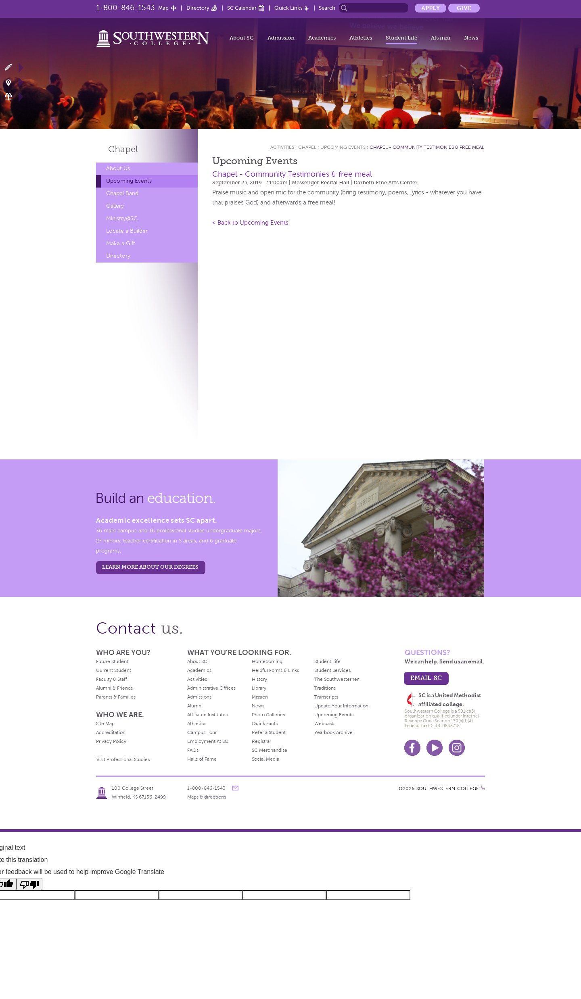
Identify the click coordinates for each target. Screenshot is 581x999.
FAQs (193, 750)
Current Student (113, 670)
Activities (282, 147)
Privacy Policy (111, 741)
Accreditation (110, 732)
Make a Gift (13, 96)
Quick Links (288, 8)
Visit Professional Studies (123, 759)
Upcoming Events (129, 181)
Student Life (401, 38)
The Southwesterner (336, 679)
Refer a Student (269, 732)
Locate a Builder (127, 231)
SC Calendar (242, 8)
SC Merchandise (269, 750)
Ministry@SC (122, 218)
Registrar (261, 741)
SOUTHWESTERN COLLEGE (447, 788)
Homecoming (267, 661)
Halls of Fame (202, 759)
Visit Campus (13, 82)
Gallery (115, 206)
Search (327, 8)
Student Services (332, 670)
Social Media (265, 759)
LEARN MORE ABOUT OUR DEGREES (150, 567)
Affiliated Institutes (207, 714)
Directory (197, 8)
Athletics (360, 38)
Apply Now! (13, 67)
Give (464, 8)
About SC (242, 38)
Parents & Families (116, 697)
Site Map (105, 723)
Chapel (123, 149)
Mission (260, 697)
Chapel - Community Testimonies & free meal (427, 147)
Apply (430, 8)
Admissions (199, 697)
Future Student (112, 661)
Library (259, 688)
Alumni (440, 38)
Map (163, 8)
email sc (426, 677)
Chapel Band (122, 193)
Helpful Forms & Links (275, 670)
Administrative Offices (211, 688)
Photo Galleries (268, 714)
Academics (322, 38)
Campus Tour (202, 732)
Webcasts (324, 723)
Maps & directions (206, 797)
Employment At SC (207, 741)
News (471, 38)
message (235, 788)
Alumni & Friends (114, 688)
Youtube (434, 748)
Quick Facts (265, 723)
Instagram (457, 748)
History (259, 679)
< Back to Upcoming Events (250, 222)
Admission (281, 38)
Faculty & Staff (111, 679)
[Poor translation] (29, 884)
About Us (118, 168)
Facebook (412, 748)
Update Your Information (341, 706)
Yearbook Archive (333, 732)
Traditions (325, 688)
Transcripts (326, 697)
